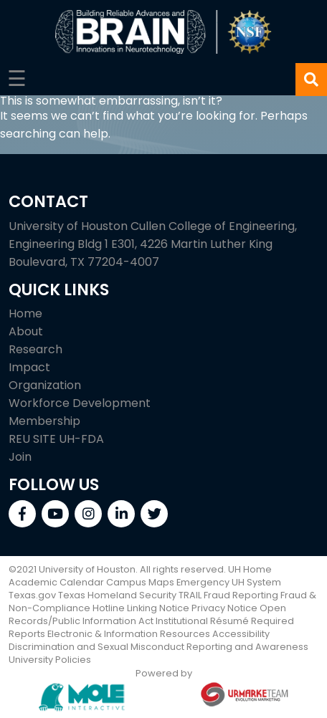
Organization (45, 385)
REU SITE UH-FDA (56, 439)
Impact (29, 367)
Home (25, 313)
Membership (44, 421)
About (26, 331)
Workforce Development (80, 403)
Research (35, 349)
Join (20, 457)
